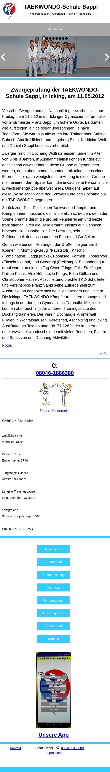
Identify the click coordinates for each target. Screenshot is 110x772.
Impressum (54, 753)
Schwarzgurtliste (53, 613)
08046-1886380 (55, 373)
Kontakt (53, 639)
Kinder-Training (54, 575)
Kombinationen (53, 600)
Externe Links (54, 626)
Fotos (7, 345)
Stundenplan (54, 562)
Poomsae (53, 587)
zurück (104, 353)
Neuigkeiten (53, 549)
